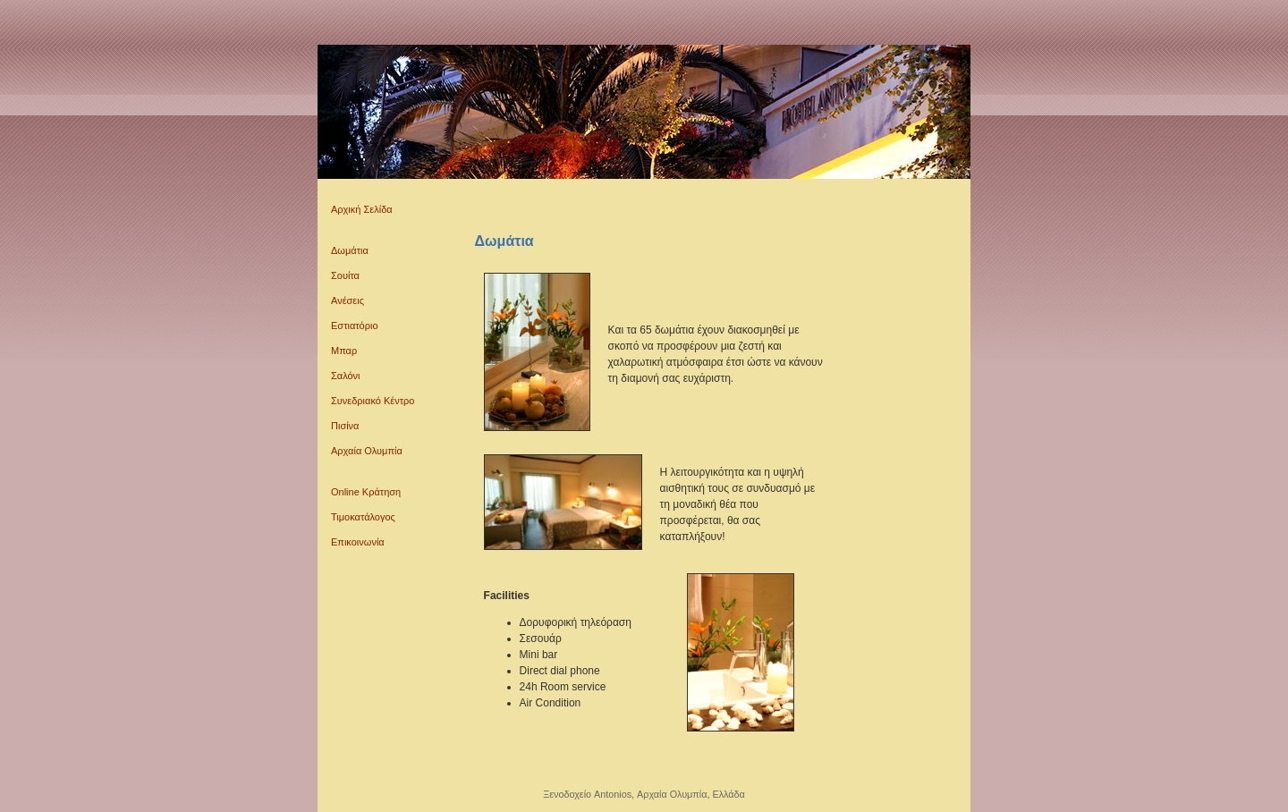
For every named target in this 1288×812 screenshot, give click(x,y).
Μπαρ (344, 350)
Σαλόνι (345, 375)
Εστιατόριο (354, 325)
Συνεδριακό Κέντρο (372, 400)
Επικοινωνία (358, 542)
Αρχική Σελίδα (362, 209)
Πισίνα (345, 425)
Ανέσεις (347, 300)
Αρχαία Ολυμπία (366, 450)
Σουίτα (345, 275)
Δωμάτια (350, 250)
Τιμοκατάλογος (363, 517)
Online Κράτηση (366, 491)
